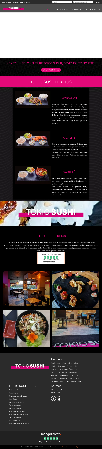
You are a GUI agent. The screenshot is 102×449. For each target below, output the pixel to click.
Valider (97, 2)
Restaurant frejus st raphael (18, 414)
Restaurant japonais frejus (18, 396)
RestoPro (65, 447)
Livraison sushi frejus (16, 402)
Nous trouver (93, 10)
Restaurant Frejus (15, 390)
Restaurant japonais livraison (19, 423)
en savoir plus (51, 70)
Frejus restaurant (15, 405)
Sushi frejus (13, 399)
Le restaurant (62, 10)
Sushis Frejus (13, 393)
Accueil (48, 10)
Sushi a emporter (15, 420)
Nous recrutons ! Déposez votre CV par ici (16, 2)
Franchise (77, 10)
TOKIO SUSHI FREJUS (51, 254)
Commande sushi (15, 417)
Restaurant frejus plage (17, 411)
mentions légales (75, 447)
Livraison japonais (15, 408)
